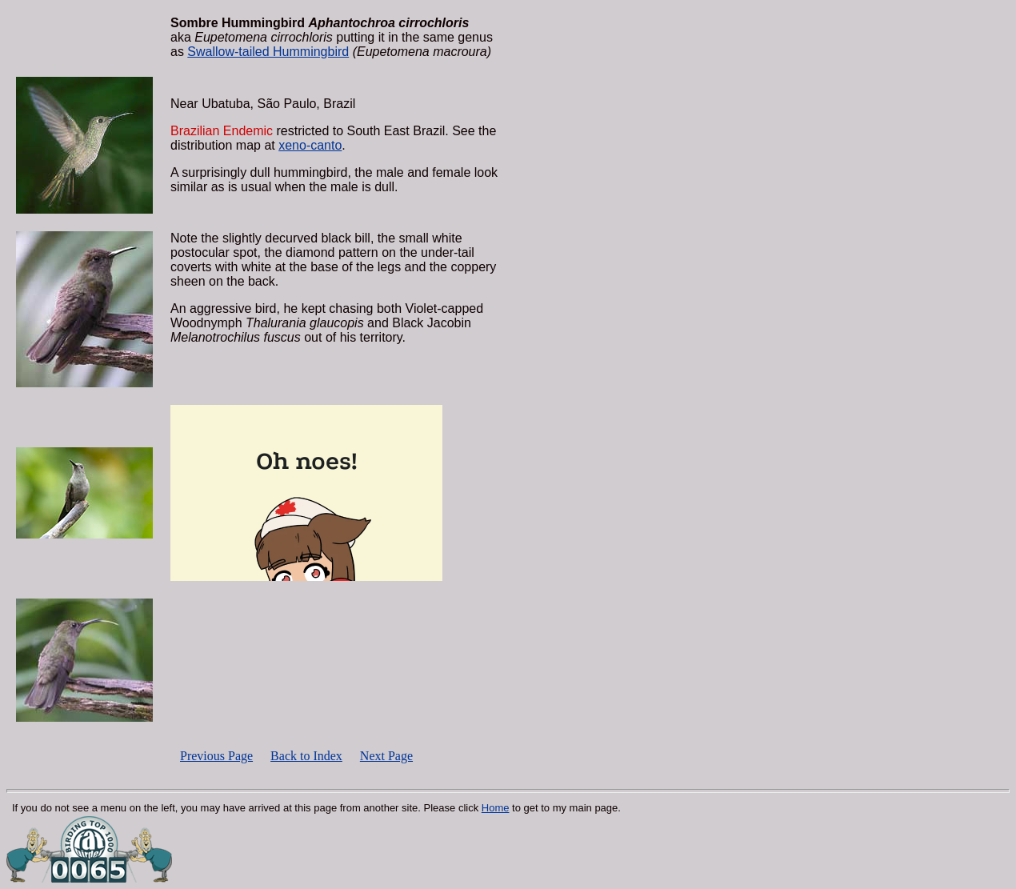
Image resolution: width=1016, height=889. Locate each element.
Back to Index (306, 756)
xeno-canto (310, 145)
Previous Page (216, 756)
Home (496, 808)
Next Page (386, 756)
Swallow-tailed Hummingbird (268, 51)
